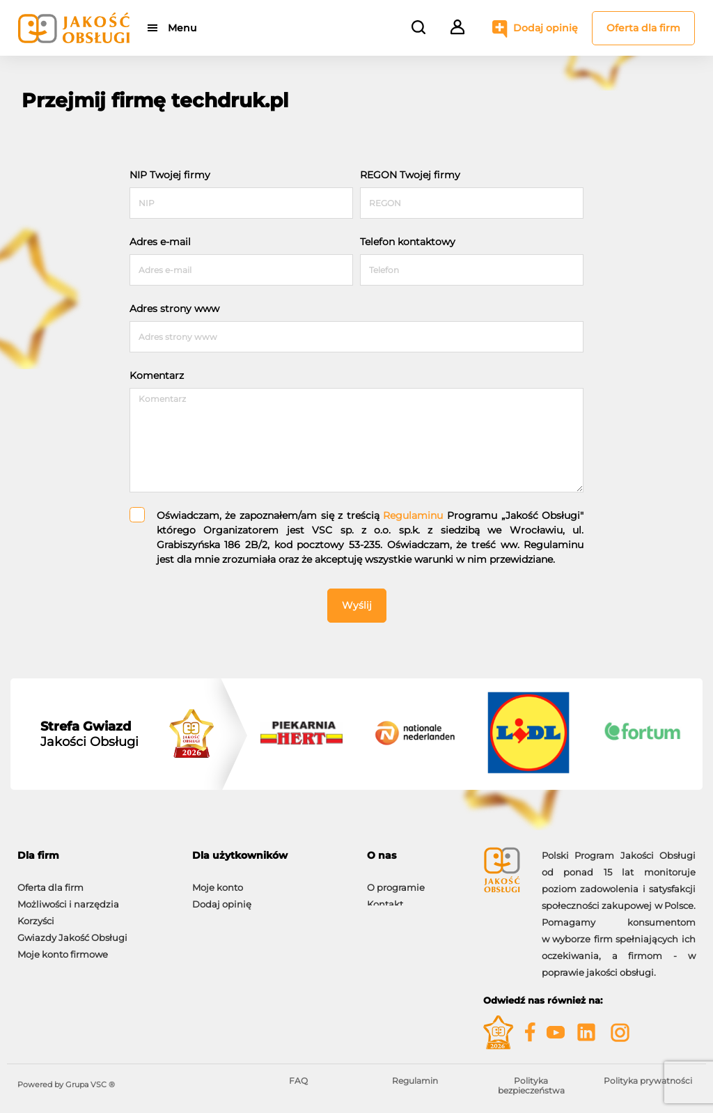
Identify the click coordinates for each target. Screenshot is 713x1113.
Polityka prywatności (648, 1080)
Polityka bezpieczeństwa (531, 1085)
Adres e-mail (160, 241)
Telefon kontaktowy (407, 241)
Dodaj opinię (545, 28)
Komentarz (157, 375)
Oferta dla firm (643, 28)
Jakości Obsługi (89, 734)
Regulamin (415, 1080)
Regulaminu (413, 515)
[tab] (94, 855)
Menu (183, 28)
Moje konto (217, 880)
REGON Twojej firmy (410, 175)
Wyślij (357, 605)
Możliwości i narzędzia (68, 897)
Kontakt (385, 897)
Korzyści (35, 913)
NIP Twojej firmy (170, 175)
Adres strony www (174, 308)
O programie (396, 880)
